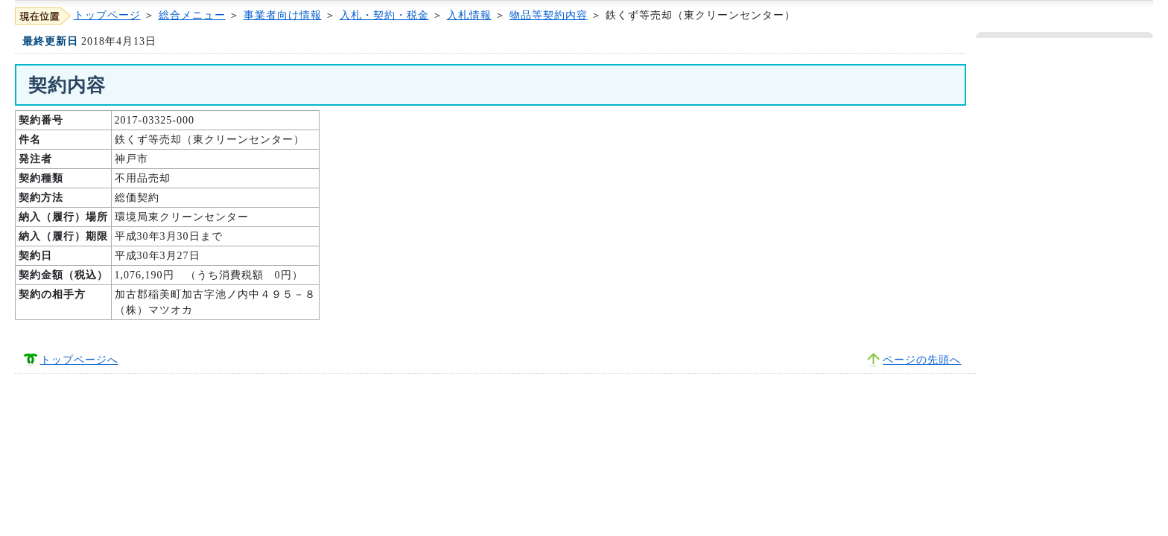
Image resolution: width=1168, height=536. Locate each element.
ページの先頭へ (922, 360)
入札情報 (469, 15)
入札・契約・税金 (384, 15)
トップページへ (79, 360)
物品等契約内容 (549, 15)
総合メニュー (192, 15)
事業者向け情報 (283, 15)
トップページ (107, 15)
